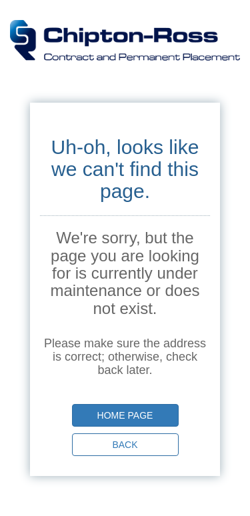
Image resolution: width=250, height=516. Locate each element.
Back (124, 444)
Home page (125, 415)
